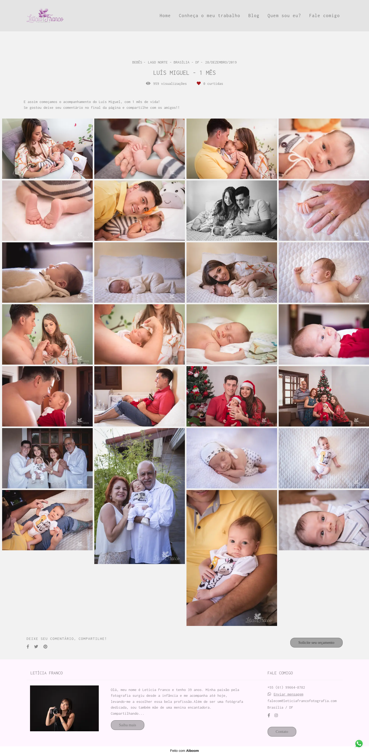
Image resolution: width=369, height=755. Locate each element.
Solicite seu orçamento (316, 642)
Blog (253, 15)
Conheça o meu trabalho (209, 15)
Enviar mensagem (288, 694)
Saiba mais (127, 725)
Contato (282, 731)
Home (165, 15)
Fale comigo (324, 15)
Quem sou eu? (284, 15)
